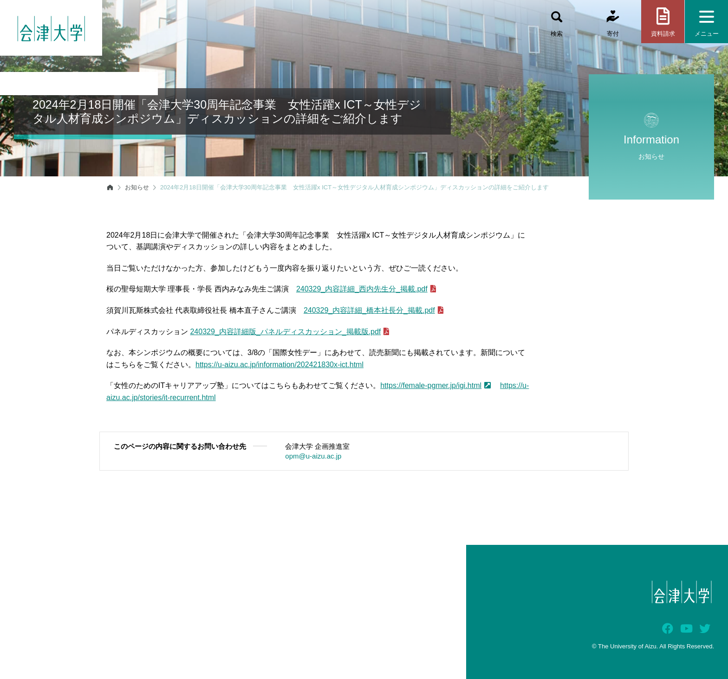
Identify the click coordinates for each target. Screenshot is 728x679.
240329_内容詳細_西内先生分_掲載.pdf (366, 289)
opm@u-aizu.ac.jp (313, 456)
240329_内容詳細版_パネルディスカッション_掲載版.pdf (289, 332)
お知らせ (137, 187)
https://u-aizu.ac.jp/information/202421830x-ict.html (279, 365)
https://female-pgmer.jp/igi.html (435, 385)
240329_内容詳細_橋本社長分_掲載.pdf (373, 310)
